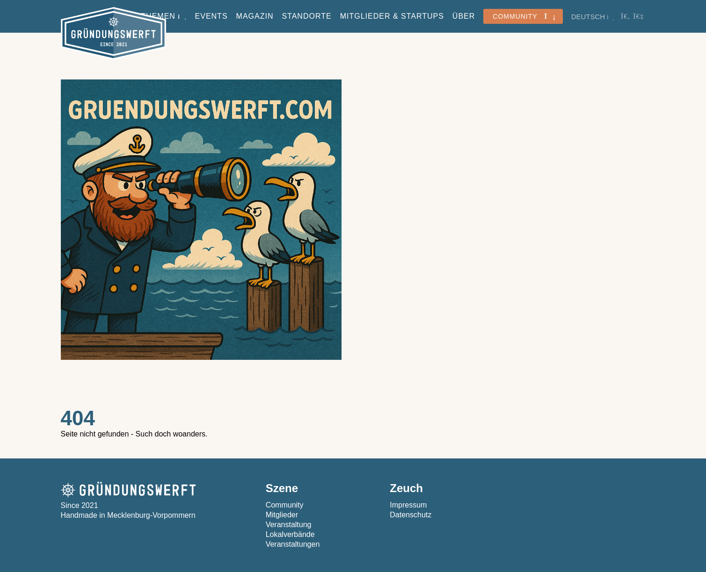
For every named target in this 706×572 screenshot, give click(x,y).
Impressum (408, 505)
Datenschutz (410, 515)
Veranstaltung (289, 525)
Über (463, 16)
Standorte (306, 16)
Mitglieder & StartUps (392, 16)
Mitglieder (282, 515)
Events (211, 16)
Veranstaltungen (293, 544)
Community (285, 505)
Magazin (255, 16)
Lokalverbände (290, 534)
